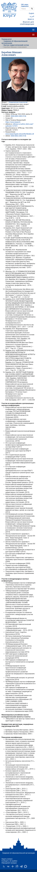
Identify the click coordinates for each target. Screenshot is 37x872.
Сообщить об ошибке (9, 861)
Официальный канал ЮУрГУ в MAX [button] (25, 866)
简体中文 (31, 19)
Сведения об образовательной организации (14, 42)
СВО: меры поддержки (25, 5)
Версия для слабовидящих (27, 23)
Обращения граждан (9, 863)
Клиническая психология (18, 102)
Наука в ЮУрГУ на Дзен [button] (12, 866)
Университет (6, 39)
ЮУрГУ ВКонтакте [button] (8, 866)
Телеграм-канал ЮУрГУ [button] (21, 866)
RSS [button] (3, 866)
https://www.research (12, 122)
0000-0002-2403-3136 (18, 116)
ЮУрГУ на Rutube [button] (16, 866)
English (31, 13)
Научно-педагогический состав (16, 45)
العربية (32, 16)
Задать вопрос (7, 859)
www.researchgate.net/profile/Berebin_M (19, 134)
